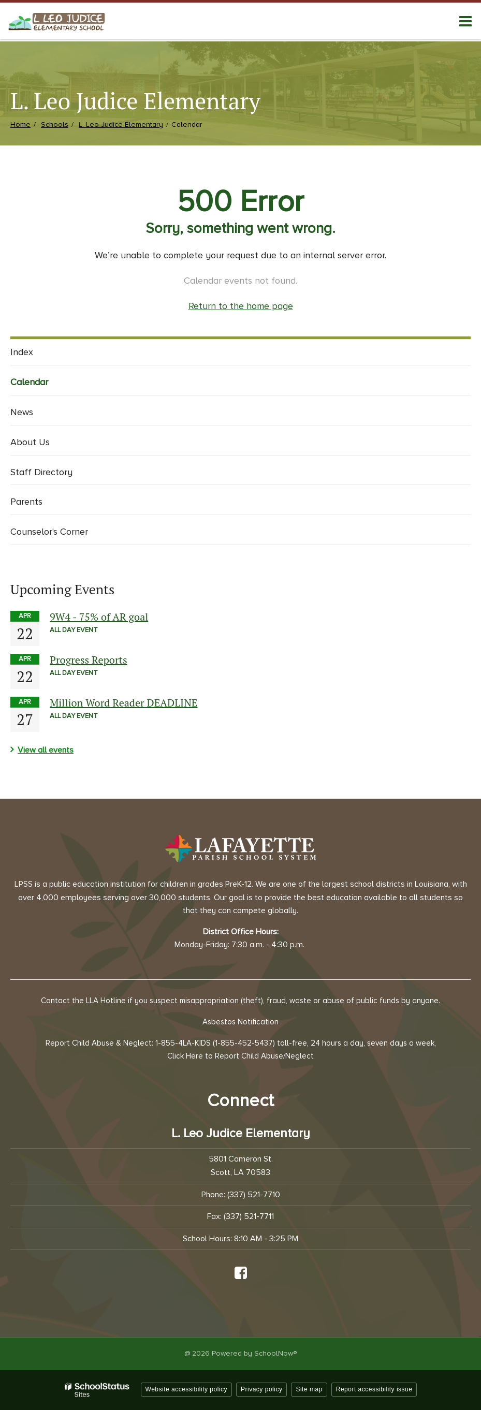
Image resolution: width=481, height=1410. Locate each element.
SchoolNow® (275, 1353)
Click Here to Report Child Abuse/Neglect (240, 1056)
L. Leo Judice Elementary (121, 124)
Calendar (29, 382)
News (21, 412)
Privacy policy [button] (261, 1389)
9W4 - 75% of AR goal (99, 617)
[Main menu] (465, 21)
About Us (30, 442)
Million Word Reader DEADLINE (123, 703)
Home (20, 124)
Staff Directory (41, 472)
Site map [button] (309, 1389)
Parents (26, 501)
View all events (46, 750)
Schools (54, 124)
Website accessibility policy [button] (186, 1389)
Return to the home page (240, 306)
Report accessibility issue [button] (374, 1389)
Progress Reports (88, 660)
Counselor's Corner (49, 531)
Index (21, 352)
